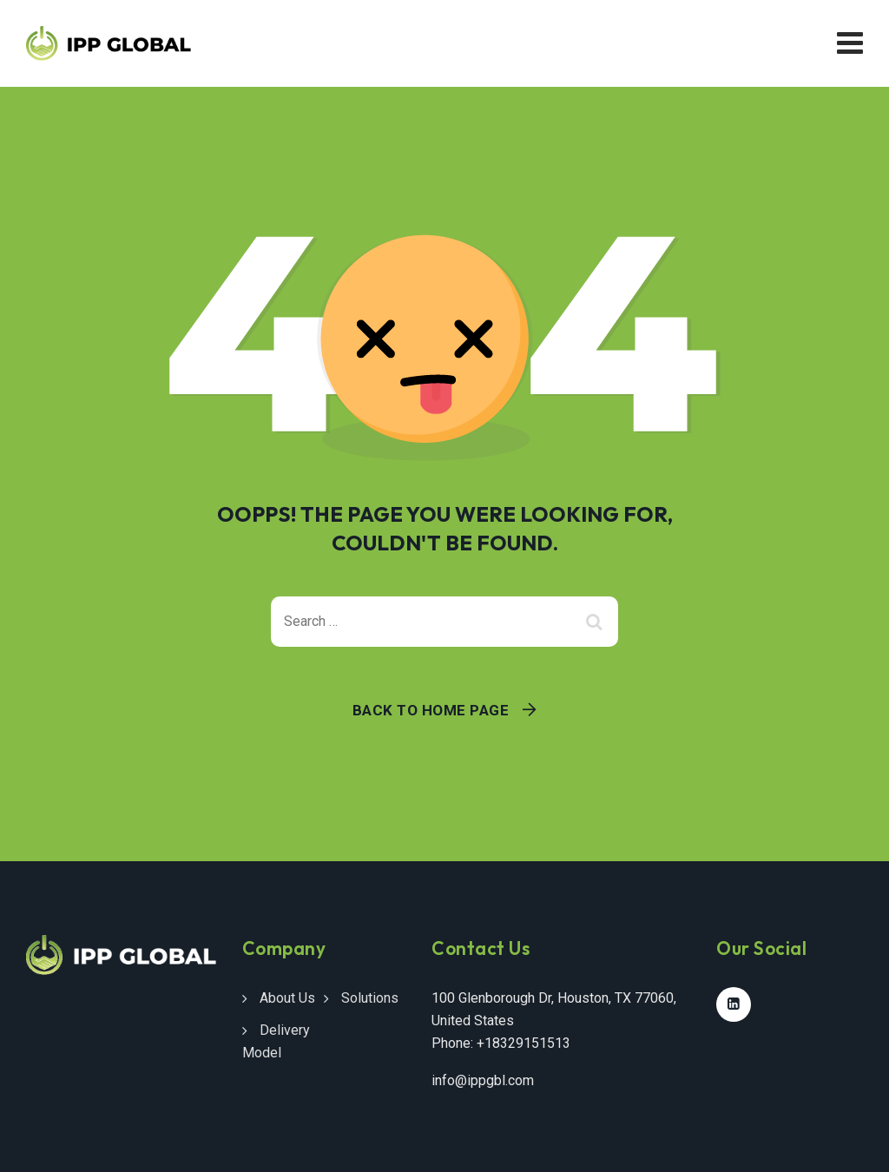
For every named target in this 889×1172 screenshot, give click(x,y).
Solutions (369, 998)
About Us (287, 998)
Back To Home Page (431, 710)
